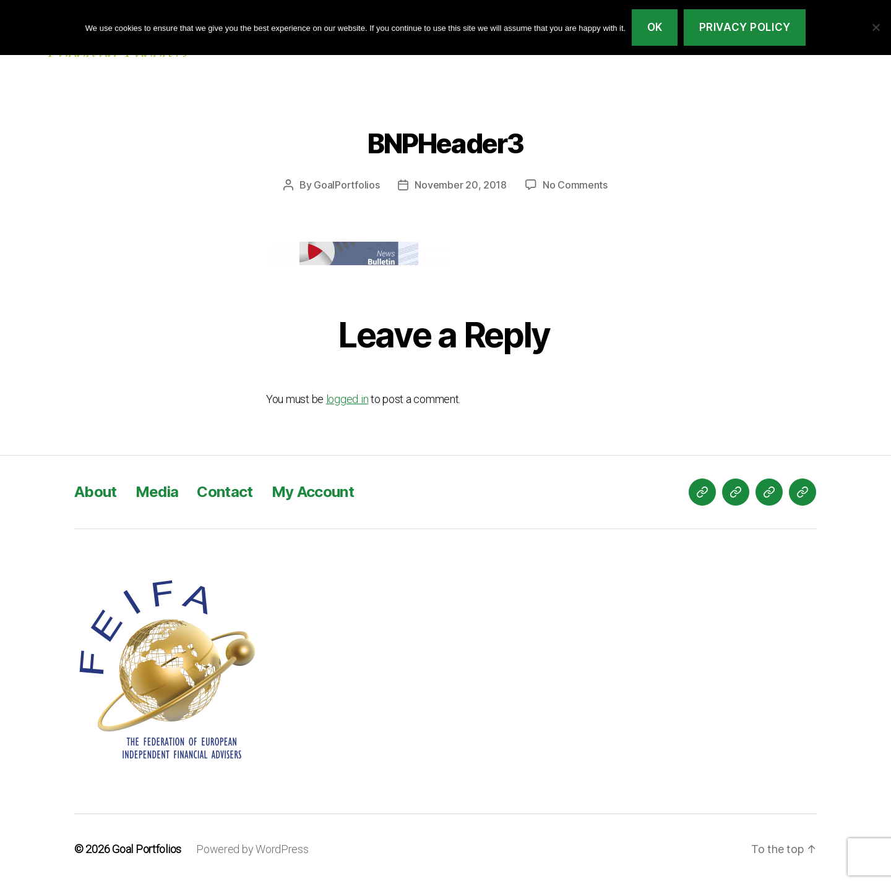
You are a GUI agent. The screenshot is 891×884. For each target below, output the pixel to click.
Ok (655, 27)
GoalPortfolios (346, 185)
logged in (347, 399)
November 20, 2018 (460, 185)
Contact (224, 492)
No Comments (575, 185)
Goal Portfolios (146, 849)
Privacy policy (745, 27)
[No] (875, 27)
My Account (313, 492)
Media (157, 492)
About (95, 492)
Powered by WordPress (252, 849)
